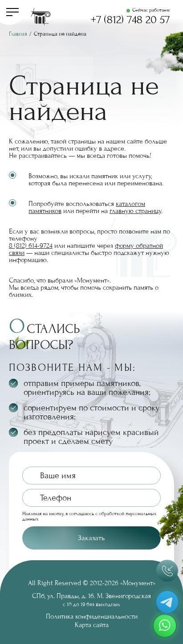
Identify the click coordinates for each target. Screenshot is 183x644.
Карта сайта (92, 625)
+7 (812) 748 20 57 (130, 20)
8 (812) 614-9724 (31, 246)
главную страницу (135, 211)
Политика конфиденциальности (92, 616)
